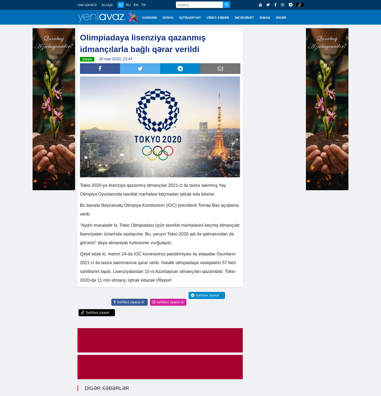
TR (143, 5)
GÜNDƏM (149, 17)
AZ (121, 5)
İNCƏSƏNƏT (244, 17)
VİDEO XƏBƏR (218, 17)
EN (136, 5)
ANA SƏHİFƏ (87, 5)
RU (128, 5)
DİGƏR (281, 17)
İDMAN (265, 17)
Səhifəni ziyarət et (129, 302)
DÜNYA (168, 17)
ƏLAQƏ (107, 5)
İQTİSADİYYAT (190, 17)
